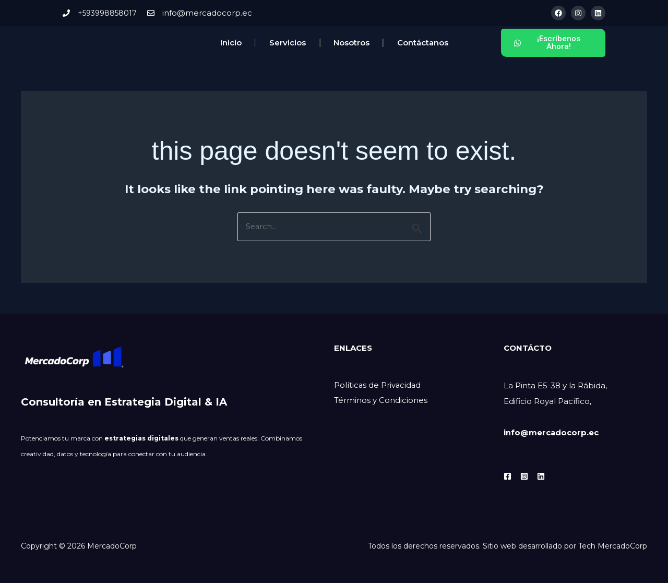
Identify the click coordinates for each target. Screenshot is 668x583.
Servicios (287, 42)
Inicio (231, 42)
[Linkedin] (541, 476)
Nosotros (351, 42)
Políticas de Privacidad (378, 386)
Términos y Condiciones (380, 402)
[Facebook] (507, 476)
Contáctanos (422, 42)
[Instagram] (524, 476)
